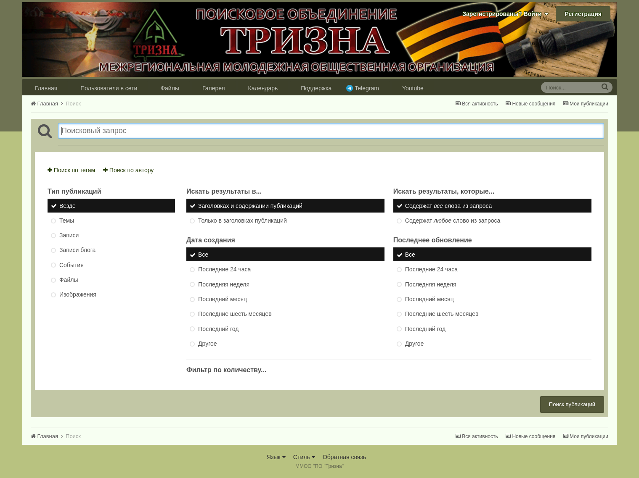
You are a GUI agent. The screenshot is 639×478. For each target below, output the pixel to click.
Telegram (367, 88)
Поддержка (316, 88)
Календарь (263, 88)
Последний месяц (222, 299)
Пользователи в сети (108, 88)
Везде (67, 205)
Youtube (413, 88)
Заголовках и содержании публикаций (250, 205)
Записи (69, 235)
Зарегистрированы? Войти (505, 14)
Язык (276, 457)
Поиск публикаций (572, 404)
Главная (46, 88)
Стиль (304, 457)
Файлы (169, 88)
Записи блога (77, 250)
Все (203, 254)
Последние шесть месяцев (235, 314)
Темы (66, 220)
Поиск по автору (128, 170)
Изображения (77, 295)
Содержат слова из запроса (448, 205)
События (71, 265)
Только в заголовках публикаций (242, 220)
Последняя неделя (223, 284)
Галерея (213, 88)
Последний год (218, 329)
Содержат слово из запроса (453, 220)
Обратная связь (344, 457)
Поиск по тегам (71, 170)
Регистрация (583, 14)
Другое (207, 343)
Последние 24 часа (224, 269)
